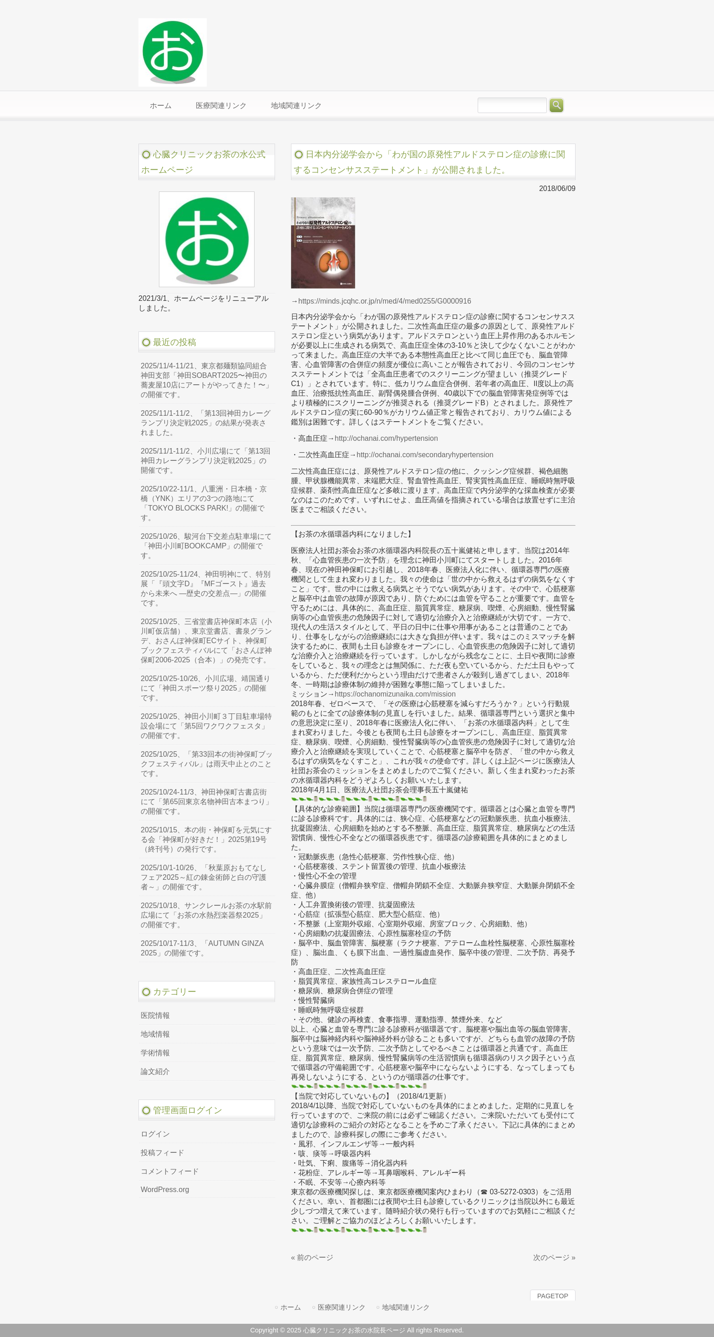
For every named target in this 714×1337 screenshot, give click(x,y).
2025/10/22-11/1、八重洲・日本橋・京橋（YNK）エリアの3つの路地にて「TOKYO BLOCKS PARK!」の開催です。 (204, 503)
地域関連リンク (406, 1307)
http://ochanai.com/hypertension (386, 438)
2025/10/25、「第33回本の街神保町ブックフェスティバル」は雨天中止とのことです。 (207, 763)
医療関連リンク (342, 1307)
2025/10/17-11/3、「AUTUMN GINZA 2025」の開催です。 (202, 948)
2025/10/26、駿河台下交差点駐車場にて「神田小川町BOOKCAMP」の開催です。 (206, 545)
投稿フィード (162, 1152)
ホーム (290, 1307)
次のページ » (554, 1257)
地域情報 (155, 1034)
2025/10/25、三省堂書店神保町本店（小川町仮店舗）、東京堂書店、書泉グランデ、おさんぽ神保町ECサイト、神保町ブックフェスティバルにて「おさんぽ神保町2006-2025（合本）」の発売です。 (206, 641)
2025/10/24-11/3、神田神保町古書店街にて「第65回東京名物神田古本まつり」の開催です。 (207, 801)
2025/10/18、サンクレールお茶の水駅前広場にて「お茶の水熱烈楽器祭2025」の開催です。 (206, 915)
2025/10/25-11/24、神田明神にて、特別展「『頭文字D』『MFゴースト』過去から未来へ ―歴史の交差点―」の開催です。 (205, 588)
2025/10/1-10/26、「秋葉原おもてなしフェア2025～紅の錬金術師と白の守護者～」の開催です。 (204, 877)
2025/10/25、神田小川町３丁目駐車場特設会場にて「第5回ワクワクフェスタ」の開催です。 (206, 725)
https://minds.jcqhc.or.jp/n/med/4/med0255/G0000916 (384, 301)
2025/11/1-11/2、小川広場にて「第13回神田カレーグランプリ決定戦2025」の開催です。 (205, 460)
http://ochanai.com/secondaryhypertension (425, 455)
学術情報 (155, 1053)
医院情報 (155, 1015)
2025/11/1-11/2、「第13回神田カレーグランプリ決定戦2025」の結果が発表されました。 (205, 422)
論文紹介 (155, 1071)
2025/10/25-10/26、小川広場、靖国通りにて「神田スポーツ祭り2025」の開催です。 (205, 688)
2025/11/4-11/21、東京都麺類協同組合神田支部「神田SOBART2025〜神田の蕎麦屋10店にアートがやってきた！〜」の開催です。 (207, 380)
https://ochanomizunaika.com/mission (395, 694)
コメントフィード (170, 1171)
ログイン (155, 1134)
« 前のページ (312, 1257)
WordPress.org (165, 1189)
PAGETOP (552, 1296)
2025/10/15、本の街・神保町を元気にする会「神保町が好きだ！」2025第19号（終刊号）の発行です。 (206, 839)
